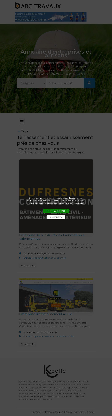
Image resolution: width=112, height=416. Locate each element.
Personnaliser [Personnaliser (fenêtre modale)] (56, 217)
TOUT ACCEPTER (56, 211)
